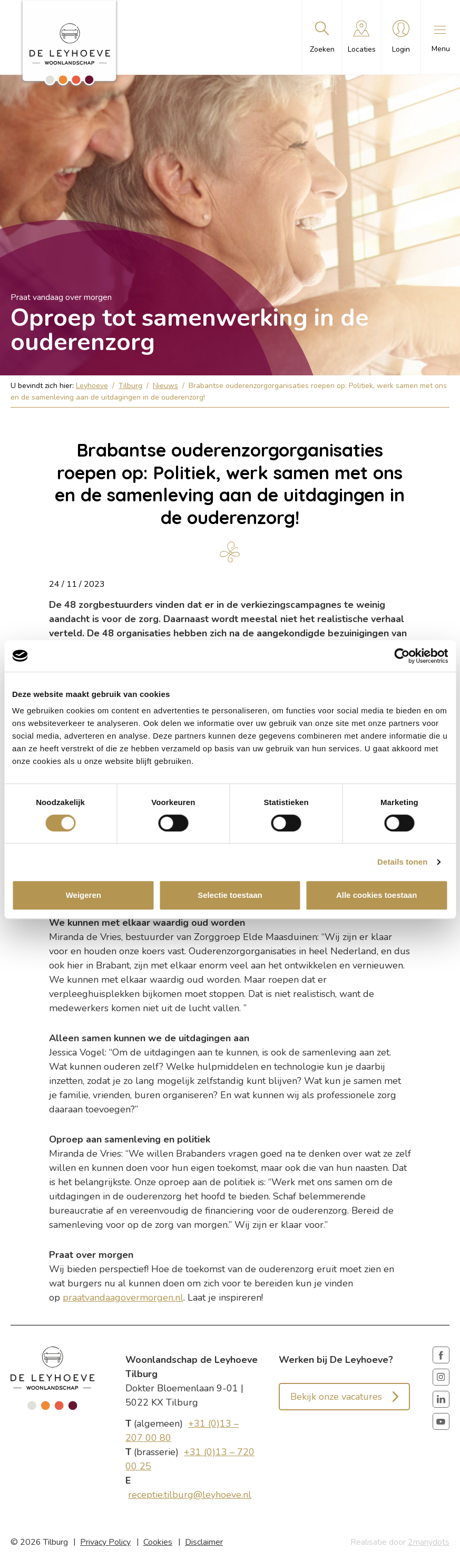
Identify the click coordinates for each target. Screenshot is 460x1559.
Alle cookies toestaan (376, 894)
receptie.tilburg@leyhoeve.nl (189, 1494)
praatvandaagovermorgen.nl (123, 1297)
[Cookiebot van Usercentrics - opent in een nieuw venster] (402, 656)
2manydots (428, 1542)
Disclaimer (204, 1542)
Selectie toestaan (230, 894)
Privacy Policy (105, 1542)
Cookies (157, 1542)
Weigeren (83, 894)
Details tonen (402, 861)
